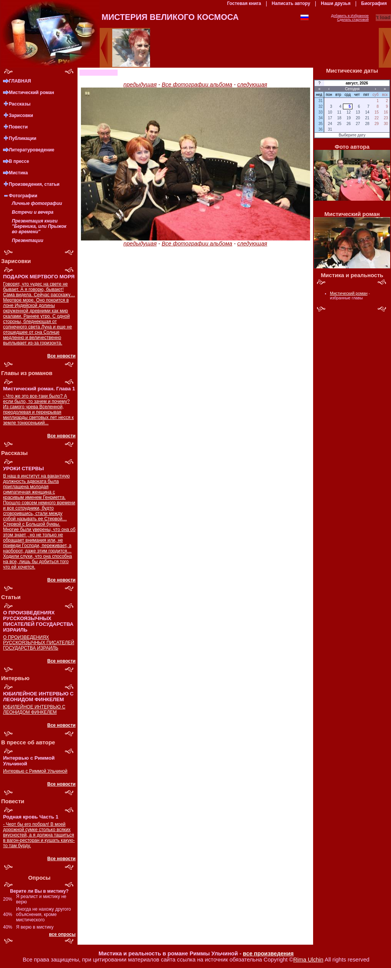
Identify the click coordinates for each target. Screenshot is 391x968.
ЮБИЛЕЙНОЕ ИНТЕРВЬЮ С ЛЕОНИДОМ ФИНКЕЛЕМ (34, 709)
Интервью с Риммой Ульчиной (35, 771)
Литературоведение (31, 150)
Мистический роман (31, 92)
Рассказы (20, 104)
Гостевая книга (244, 3)
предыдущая (140, 84)
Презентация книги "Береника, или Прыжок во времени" (39, 226)
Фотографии (23, 195)
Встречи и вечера (32, 212)
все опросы (62, 934)
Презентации (27, 240)
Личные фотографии (37, 203)
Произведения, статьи (34, 184)
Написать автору (291, 3)
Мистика (18, 172)
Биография (374, 3)
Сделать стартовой (353, 19)
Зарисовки (21, 115)
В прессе (19, 161)
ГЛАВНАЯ (20, 81)
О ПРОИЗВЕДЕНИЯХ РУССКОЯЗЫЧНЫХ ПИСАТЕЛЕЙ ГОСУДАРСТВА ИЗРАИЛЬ (38, 643)
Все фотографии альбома (197, 84)
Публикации (22, 138)
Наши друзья (336, 3)
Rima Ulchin (308, 960)
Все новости (61, 356)
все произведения (268, 953)
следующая (252, 84)
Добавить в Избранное (350, 16)
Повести (18, 127)
